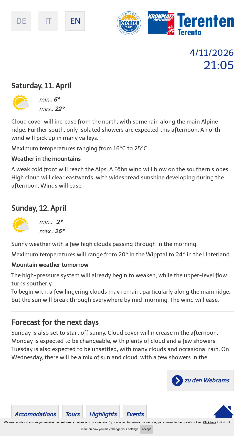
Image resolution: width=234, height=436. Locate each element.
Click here (209, 422)
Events (135, 414)
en (75, 21)
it (48, 21)
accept (146, 429)
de (21, 21)
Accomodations (35, 414)
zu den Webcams (206, 380)
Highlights (103, 414)
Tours (72, 414)
